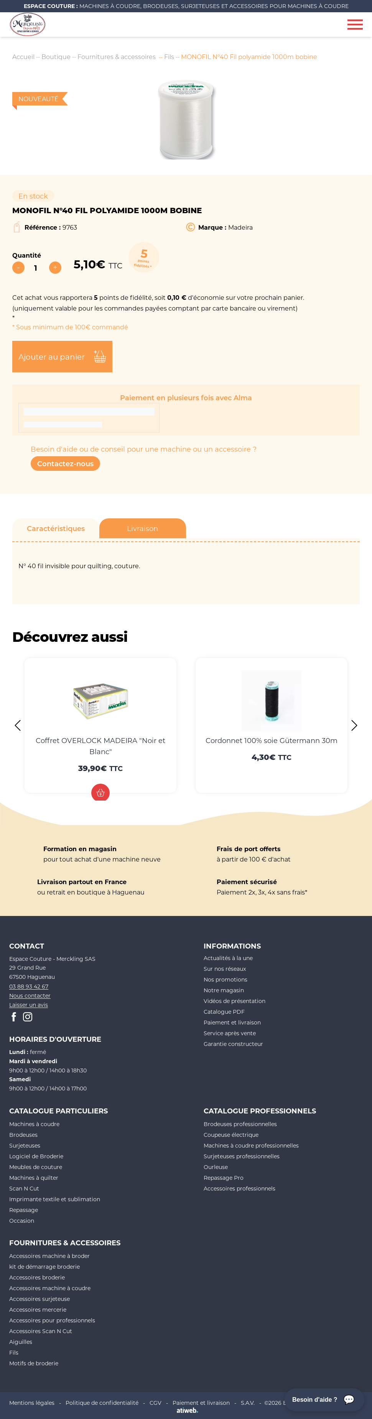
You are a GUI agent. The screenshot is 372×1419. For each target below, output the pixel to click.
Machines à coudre (34, 1124)
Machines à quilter (33, 1177)
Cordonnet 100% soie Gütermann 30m (271, 740)
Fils (169, 57)
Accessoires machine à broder (49, 1256)
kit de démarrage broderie (44, 1266)
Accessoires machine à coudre (50, 1288)
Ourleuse (216, 1167)
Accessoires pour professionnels (52, 1320)
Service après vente (230, 1033)
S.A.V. (248, 1402)
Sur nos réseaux (225, 968)
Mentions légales (31, 1402)
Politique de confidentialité (102, 1402)
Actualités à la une (228, 958)
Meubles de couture (35, 1167)
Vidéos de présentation (234, 1001)
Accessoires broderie (37, 1277)
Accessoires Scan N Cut (40, 1331)
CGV (155, 1402)
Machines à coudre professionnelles (251, 1145)
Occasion (21, 1220)
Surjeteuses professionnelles (242, 1156)
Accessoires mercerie (37, 1309)
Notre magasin (224, 990)
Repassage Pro (224, 1177)
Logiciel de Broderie (36, 1156)
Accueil (23, 57)
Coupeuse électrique (231, 1134)
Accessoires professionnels (239, 1188)
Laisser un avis (28, 1004)
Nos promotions (225, 979)
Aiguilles (20, 1341)
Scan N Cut (24, 1188)
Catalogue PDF (224, 1011)
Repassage (23, 1209)
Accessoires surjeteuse (39, 1298)
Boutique (56, 57)
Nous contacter (30, 995)
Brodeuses (23, 1134)
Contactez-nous (65, 463)
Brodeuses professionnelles (240, 1124)
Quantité (26, 255)
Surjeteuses (24, 1145)
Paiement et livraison (232, 1022)
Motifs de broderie (33, 1363)
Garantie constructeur (233, 1043)
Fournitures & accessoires (116, 57)
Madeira (240, 227)
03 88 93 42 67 (28, 986)
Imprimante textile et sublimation (54, 1199)
